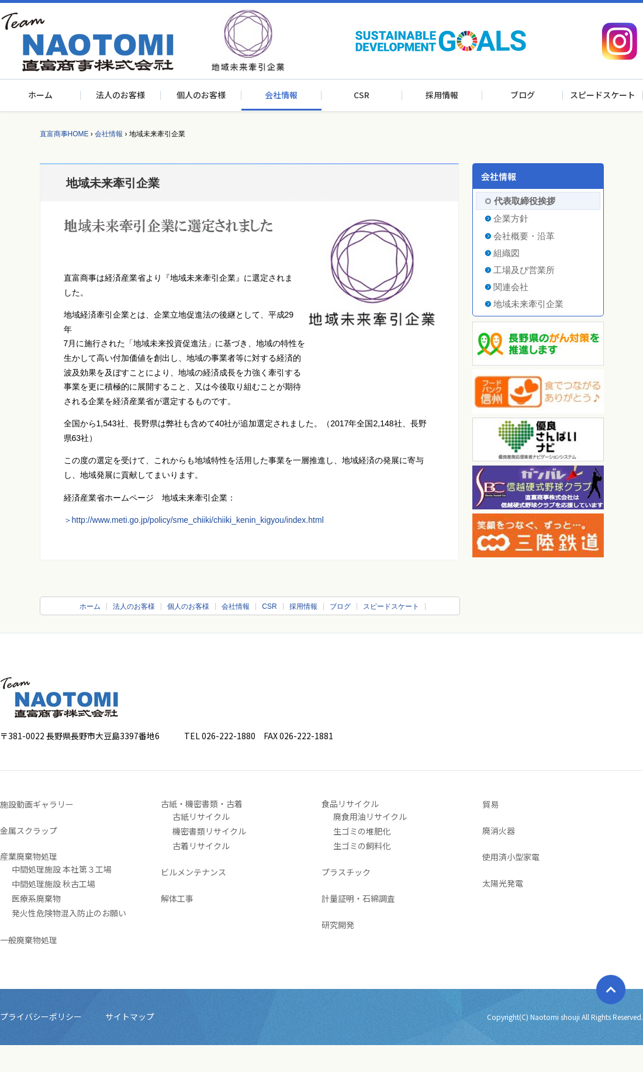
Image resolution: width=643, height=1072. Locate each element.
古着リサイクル (201, 846)
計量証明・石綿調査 (358, 898)
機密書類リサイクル (209, 831)
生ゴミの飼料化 (361, 846)
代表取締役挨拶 (524, 201)
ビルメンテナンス (193, 872)
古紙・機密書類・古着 (202, 803)
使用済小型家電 (511, 857)
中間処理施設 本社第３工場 (62, 869)
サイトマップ (129, 1016)
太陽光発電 (502, 883)
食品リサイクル (350, 803)
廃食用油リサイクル (370, 816)
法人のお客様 (120, 95)
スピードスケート (602, 95)
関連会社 (510, 287)
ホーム (40, 95)
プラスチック (346, 872)
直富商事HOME (64, 134)
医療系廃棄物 (36, 898)
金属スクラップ (28, 830)
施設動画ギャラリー (37, 804)
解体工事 (177, 898)
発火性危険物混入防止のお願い (69, 913)
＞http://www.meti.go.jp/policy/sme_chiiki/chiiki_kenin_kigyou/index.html (194, 520)
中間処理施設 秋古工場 (53, 884)
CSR (361, 95)
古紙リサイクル (201, 816)
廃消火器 (498, 830)
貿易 (490, 804)
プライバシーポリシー (41, 1016)
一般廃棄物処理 (28, 940)
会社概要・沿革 (524, 236)
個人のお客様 (201, 95)
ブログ (522, 95)
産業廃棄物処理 (28, 856)
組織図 (506, 253)
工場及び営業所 (524, 270)
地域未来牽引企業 (528, 304)
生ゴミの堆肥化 (361, 831)
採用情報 (442, 95)
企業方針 (510, 218)
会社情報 (281, 95)
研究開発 (338, 924)
